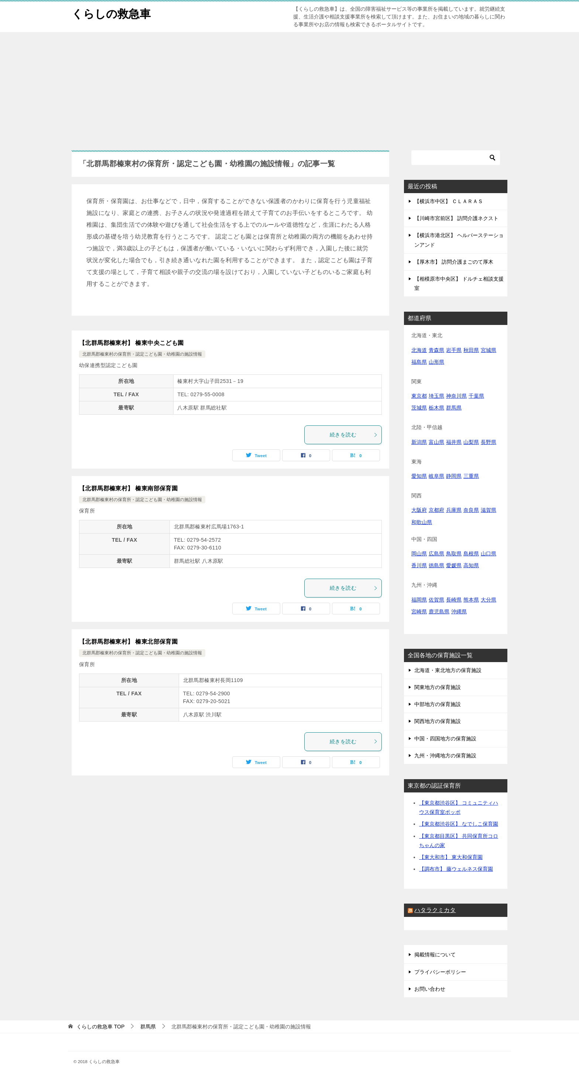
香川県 (419, 565)
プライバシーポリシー (440, 972)
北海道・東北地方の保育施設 (448, 670)
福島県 (419, 362)
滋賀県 (488, 510)
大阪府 (419, 510)
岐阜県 (436, 476)
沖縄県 (459, 611)
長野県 (488, 442)
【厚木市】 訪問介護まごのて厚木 (453, 262)
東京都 (419, 396)
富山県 (436, 442)
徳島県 (436, 565)
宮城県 (488, 350)
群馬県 (454, 408)
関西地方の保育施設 (437, 721)
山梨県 (471, 442)
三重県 (471, 476)
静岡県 (454, 476)
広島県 (436, 553)
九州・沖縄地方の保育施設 (445, 755)
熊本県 (471, 600)
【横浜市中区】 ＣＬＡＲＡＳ (448, 201)
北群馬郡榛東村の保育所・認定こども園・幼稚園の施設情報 (142, 354)
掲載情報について (435, 955)
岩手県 (454, 350)
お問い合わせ (429, 989)
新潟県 (419, 442)
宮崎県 (419, 611)
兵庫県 (454, 510)
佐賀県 (436, 600)
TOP (100, 1027)
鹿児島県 (439, 611)
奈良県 (471, 510)
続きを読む (354, 435)
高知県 (471, 565)
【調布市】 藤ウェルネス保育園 (456, 869)
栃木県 (436, 408)
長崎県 (454, 600)
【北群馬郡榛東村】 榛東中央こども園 (131, 343)
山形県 (436, 362)
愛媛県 (454, 565)
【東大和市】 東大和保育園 (451, 857)
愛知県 (419, 476)
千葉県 (476, 396)
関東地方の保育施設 (437, 687)
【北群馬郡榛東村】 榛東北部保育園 (128, 641)
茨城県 (419, 408)
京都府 (436, 510)
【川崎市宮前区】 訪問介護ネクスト (456, 218)
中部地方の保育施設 (437, 704)
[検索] (455, 157)
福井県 (454, 442)
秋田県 (471, 350)
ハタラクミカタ (435, 910)
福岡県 (419, 600)
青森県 (436, 350)
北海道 (419, 350)
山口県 (488, 553)
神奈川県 (456, 396)
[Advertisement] (289, 87)
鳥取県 (454, 553)
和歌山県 (421, 522)
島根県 (471, 553)
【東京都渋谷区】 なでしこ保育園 (458, 824)
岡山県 (419, 553)
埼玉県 (436, 396)
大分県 (488, 600)
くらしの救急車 (111, 12)
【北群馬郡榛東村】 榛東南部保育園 (128, 488)
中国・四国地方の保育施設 (445, 738)
